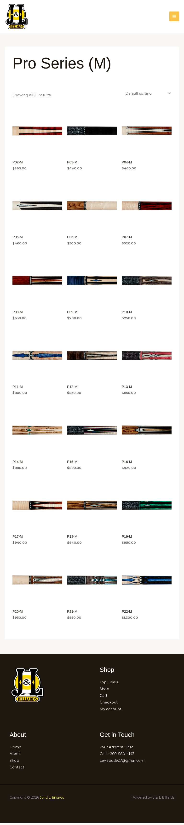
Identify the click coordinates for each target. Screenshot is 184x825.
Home (15, 749)
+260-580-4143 (121, 755)
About (15, 755)
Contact (17, 769)
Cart (103, 697)
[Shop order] (147, 95)
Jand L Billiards (52, 799)
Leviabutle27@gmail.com (123, 762)
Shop (104, 691)
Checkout (109, 704)
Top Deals (109, 684)
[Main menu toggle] (174, 17)
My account (110, 711)
